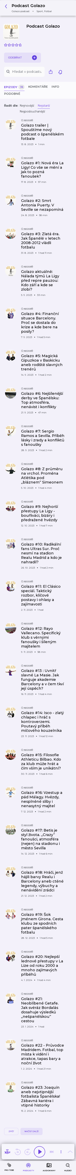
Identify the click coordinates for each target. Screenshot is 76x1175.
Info (55, 86)
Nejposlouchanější (32, 111)
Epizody (14, 87)
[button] (29, 8)
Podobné (12, 94)
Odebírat (22, 57)
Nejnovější (27, 105)
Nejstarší (44, 105)
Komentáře (38, 86)
